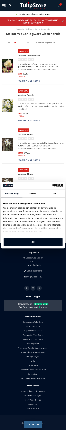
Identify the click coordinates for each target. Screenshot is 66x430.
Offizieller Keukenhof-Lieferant (33, 369)
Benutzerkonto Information (33, 391)
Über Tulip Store (33, 326)
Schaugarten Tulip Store (33, 322)
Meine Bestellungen (33, 395)
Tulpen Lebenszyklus (33, 330)
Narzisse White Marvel (29, 55)
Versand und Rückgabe (33, 339)
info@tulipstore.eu (34, 276)
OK (33, 242)
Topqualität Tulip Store (33, 335)
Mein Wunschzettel (33, 400)
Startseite (20, 29)
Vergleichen (33, 404)
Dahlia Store (33, 365)
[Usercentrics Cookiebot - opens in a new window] (50, 185)
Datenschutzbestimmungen (33, 352)
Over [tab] (54, 193)
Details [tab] (33, 193)
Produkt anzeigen (29, 81)
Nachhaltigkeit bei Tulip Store (33, 378)
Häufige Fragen (33, 356)
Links (33, 361)
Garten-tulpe (33, 374)
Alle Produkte (33, 408)
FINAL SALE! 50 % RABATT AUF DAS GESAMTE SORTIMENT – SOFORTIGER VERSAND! (33, 21)
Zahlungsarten (33, 343)
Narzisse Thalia (25, 134)
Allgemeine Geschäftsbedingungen (33, 348)
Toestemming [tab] (12, 193)
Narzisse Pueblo (26, 95)
